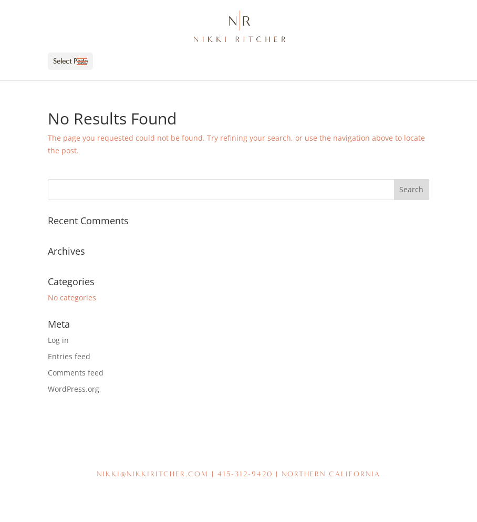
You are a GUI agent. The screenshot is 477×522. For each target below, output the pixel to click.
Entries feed (69, 356)
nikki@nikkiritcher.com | (157, 473)
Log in (58, 340)
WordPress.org (73, 389)
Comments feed (75, 373)
